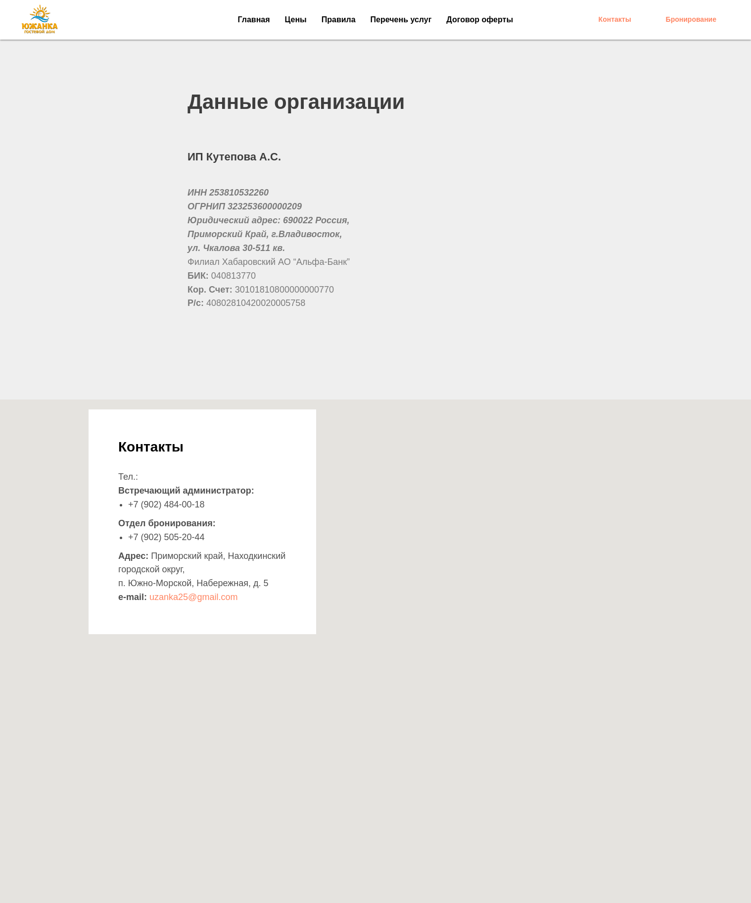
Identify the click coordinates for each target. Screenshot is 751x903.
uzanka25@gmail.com (193, 597)
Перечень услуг (401, 19)
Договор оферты (479, 19)
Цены (296, 19)
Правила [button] (339, 19)
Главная (254, 19)
